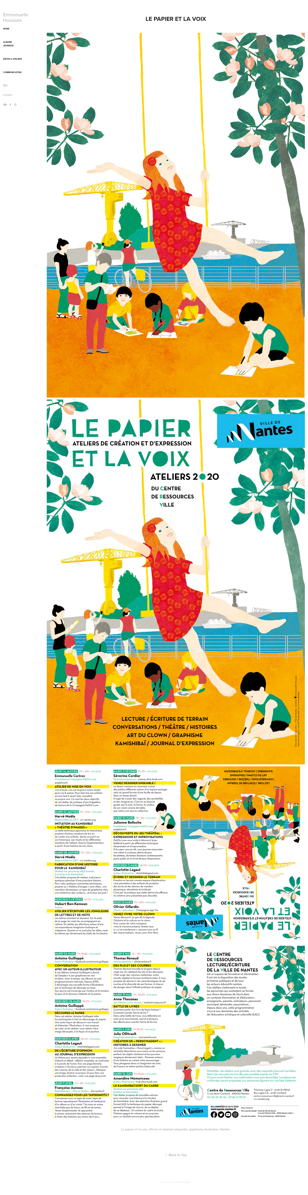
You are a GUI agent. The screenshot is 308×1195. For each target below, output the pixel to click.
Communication (12, 72)
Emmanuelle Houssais (16, 17)
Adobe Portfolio (182, 1182)
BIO (5, 85)
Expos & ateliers (12, 58)
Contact (7, 95)
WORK (6, 28)
